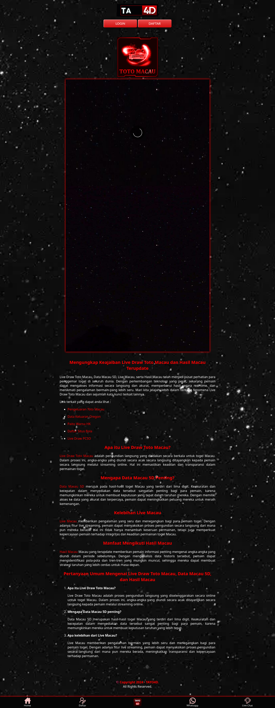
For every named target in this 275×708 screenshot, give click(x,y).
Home (27, 702)
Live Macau (69, 521)
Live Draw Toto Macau (77, 456)
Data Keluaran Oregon (84, 416)
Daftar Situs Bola (80, 431)
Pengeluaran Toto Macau (86, 409)
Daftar (82, 702)
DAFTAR (155, 23)
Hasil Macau (69, 552)
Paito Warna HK (79, 424)
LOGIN (120, 23)
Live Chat (247, 702)
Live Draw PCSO (79, 438)
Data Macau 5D (73, 486)
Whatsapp (192, 702)
